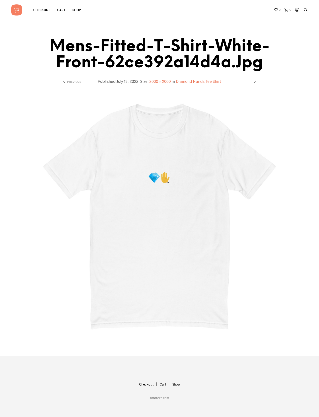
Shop (76, 10)
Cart (61, 10)
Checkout (41, 10)
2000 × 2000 (160, 81)
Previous (74, 81)
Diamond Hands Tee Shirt (198, 81)
